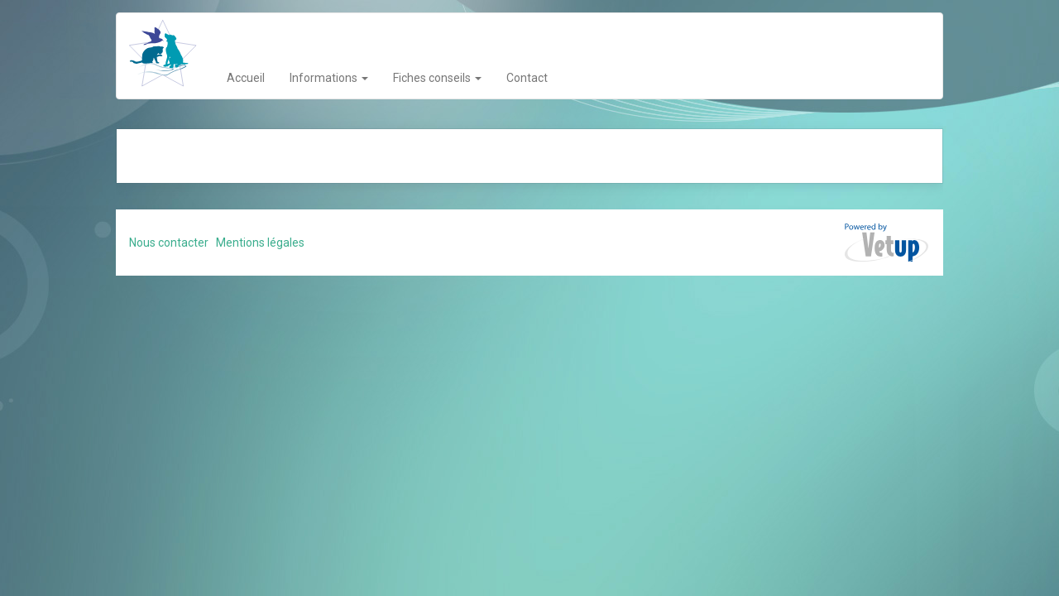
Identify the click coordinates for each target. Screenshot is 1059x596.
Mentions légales (260, 242)
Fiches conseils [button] (437, 77)
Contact (527, 77)
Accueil (246, 77)
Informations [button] (329, 77)
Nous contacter (168, 242)
